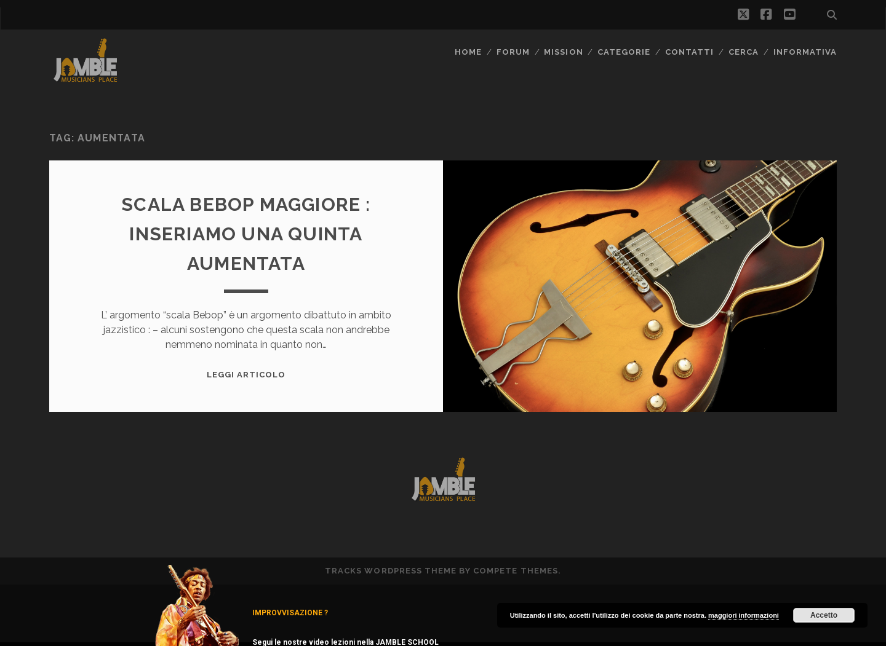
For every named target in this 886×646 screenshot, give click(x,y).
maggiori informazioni (743, 615)
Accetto (823, 615)
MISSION (563, 52)
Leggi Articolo (246, 374)
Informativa (805, 52)
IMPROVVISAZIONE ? (290, 613)
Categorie (623, 52)
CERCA (743, 52)
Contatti (689, 52)
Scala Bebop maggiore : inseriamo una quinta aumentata (245, 234)
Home (468, 52)
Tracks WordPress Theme (391, 570)
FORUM (513, 52)
